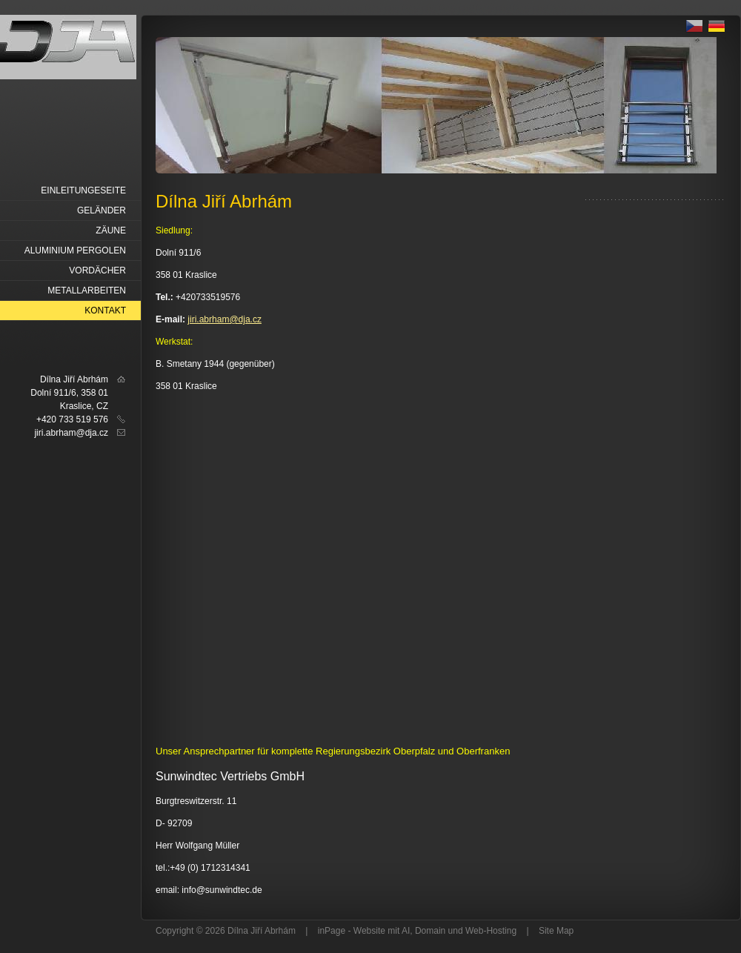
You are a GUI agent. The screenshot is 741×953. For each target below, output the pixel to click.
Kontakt (105, 310)
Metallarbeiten (86, 290)
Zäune (111, 230)
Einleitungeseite (83, 190)
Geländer (101, 210)
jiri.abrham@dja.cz (224, 319)
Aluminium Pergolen (75, 250)
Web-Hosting (490, 931)
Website (369, 931)
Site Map (556, 931)
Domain (430, 931)
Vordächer (97, 270)
